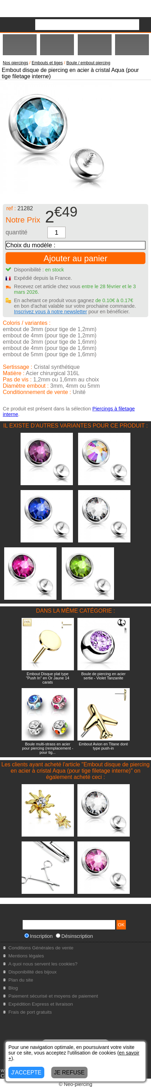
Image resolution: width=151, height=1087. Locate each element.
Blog (13, 988)
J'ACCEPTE (26, 1072)
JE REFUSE (69, 1072)
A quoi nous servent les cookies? (42, 963)
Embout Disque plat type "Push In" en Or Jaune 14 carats (47, 678)
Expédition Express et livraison (40, 1004)
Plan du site (20, 980)
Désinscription (74, 936)
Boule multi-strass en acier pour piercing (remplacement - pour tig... (47, 748)
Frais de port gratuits (30, 1012)
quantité (17, 232)
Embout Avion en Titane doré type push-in (103, 746)
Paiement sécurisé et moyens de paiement (53, 996)
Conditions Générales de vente (41, 947)
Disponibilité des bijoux (32, 972)
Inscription (38, 936)
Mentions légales (26, 955)
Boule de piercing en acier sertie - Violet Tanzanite (103, 676)
